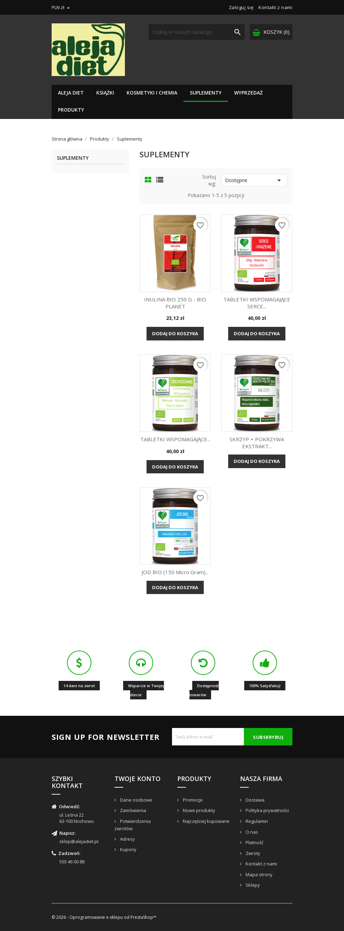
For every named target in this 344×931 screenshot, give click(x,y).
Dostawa (254, 800)
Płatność (254, 842)
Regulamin (256, 821)
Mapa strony (258, 874)
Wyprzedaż (248, 92)
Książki (105, 92)
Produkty (71, 109)
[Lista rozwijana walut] (62, 7)
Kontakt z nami (275, 7)
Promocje (192, 800)
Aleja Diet (71, 92)
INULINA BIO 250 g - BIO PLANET (175, 303)
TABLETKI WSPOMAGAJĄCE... (175, 439)
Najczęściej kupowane (206, 821)
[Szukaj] (197, 32)
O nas (251, 832)
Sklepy (252, 885)
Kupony (127, 849)
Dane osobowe (135, 800)
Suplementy (206, 92)
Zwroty (252, 853)
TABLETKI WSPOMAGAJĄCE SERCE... (256, 303)
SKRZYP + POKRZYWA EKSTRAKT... (257, 443)
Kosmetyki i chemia (152, 92)
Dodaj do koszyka (175, 333)
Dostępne (254, 180)
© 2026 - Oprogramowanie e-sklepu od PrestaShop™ (104, 917)
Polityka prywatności (267, 810)
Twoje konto (137, 778)
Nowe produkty (198, 810)
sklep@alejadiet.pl (78, 841)
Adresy (127, 839)
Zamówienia (132, 810)
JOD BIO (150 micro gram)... (175, 572)
